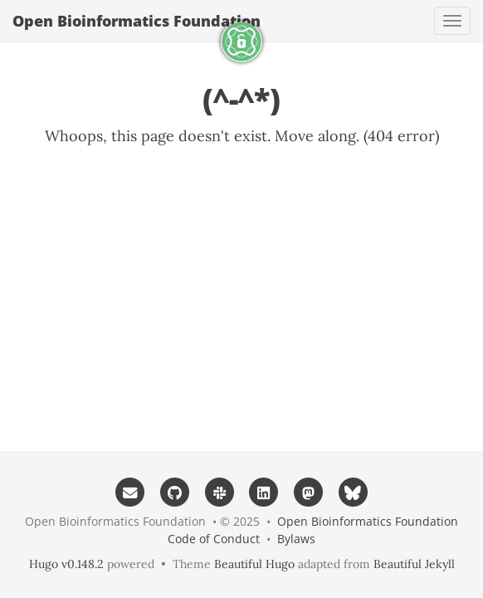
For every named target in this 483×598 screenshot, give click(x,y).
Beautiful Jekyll (414, 563)
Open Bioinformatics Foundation (136, 21)
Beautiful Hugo (254, 563)
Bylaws (296, 539)
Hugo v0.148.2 (66, 563)
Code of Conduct (214, 539)
